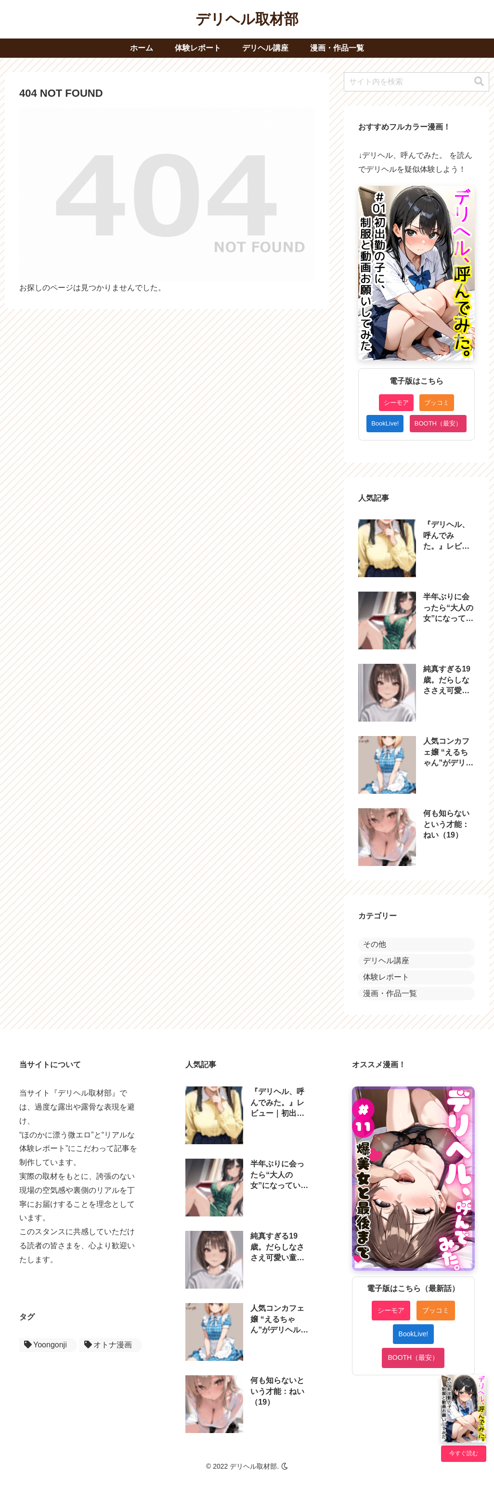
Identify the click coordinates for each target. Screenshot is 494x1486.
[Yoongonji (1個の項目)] (48, 1345)
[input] (416, 81)
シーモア (396, 402)
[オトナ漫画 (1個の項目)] (110, 1345)
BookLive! (385, 423)
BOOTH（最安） (438, 423)
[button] (479, 81)
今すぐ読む (463, 1453)
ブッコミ (436, 402)
